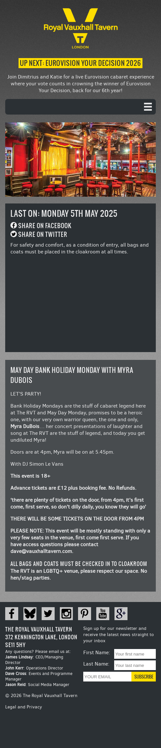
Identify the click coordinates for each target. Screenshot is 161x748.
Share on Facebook (45, 225)
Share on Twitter (42, 234)
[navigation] (80, 107)
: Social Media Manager (37, 684)
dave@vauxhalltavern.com (41, 551)
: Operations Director (34, 668)
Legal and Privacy (23, 707)
